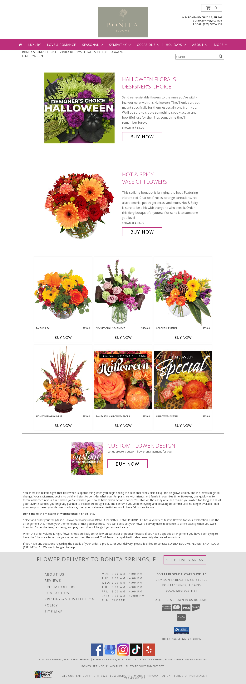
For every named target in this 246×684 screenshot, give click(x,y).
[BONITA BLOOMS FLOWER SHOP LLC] (123, 22)
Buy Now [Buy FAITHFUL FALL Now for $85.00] (63, 337)
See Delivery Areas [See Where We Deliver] (184, 560)
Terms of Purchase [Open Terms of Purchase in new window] (189, 675)
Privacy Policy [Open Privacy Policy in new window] (158, 675)
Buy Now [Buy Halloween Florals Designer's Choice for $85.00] (142, 136)
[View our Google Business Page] (110, 654)
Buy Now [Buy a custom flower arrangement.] (127, 464)
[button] (211, 8)
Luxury (34, 45)
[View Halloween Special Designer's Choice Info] (183, 380)
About (200, 45)
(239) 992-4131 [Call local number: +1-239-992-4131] (212, 24)
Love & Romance (61, 45)
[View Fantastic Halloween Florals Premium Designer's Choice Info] (123, 380)
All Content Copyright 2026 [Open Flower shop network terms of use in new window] (85, 675)
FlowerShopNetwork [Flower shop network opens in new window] (126, 675)
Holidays (176, 45)
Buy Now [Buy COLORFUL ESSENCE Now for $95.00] (183, 337)
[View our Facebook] (97, 654)
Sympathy (120, 45)
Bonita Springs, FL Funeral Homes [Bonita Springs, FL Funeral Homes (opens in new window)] (64, 659)
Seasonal (93, 45)
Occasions (148, 45)
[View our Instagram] (123, 654)
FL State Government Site (145, 666)
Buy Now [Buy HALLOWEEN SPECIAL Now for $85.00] (183, 425)
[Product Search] (196, 56)
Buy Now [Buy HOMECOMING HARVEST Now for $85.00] (63, 425)
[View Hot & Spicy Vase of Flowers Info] (82, 203)
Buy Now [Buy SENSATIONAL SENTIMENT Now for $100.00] (123, 337)
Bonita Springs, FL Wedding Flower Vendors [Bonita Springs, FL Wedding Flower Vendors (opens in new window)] (173, 659)
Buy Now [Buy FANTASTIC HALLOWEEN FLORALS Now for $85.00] (123, 425)
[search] (221, 56)
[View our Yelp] (149, 654)
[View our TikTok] (136, 654)
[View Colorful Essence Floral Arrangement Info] (183, 291)
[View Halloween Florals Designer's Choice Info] (82, 108)
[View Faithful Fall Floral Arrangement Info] (63, 291)
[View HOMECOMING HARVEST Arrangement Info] (63, 380)
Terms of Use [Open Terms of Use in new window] (135, 678)
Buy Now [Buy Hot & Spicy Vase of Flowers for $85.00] (142, 232)
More (221, 45)
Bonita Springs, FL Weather (102, 666)
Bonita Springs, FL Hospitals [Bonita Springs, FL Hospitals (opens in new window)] (115, 659)
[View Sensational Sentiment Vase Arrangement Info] (123, 291)
